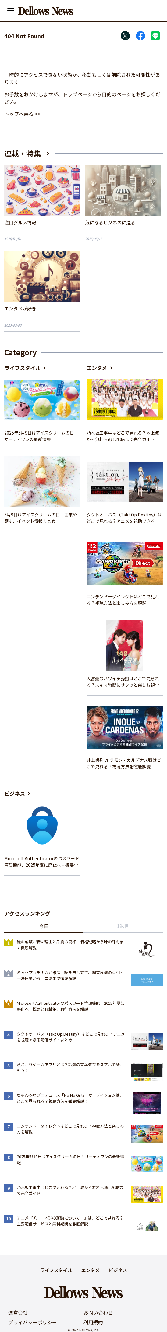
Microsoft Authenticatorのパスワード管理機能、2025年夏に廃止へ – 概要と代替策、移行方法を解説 (41, 861)
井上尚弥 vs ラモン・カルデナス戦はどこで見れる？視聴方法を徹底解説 (124, 763)
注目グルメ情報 (20, 222)
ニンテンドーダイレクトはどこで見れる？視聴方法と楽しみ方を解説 (123, 599)
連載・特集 (22, 153)
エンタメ (97, 368)
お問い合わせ (98, 1312)
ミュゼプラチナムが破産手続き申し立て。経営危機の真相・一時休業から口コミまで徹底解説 (70, 976)
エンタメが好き (20, 308)
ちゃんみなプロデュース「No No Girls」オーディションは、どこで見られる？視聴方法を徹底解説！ (70, 1098)
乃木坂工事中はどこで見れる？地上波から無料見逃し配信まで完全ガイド (123, 436)
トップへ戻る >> (22, 113)
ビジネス (14, 793)
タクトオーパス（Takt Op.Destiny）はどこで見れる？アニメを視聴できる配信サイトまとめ (124, 518)
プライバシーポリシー (32, 1322)
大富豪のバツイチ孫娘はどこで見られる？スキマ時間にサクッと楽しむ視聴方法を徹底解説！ (123, 681)
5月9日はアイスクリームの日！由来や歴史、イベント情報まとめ (40, 518)
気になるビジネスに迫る (110, 222)
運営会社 (18, 1312)
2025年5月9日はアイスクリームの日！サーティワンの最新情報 (41, 436)
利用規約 (93, 1322)
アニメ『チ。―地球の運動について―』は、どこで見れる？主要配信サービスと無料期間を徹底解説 (70, 1221)
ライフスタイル (22, 368)
